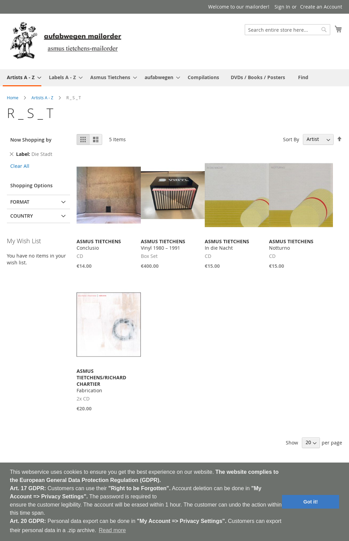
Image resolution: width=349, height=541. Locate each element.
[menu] (174, 77)
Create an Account (321, 6)
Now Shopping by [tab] (31, 139)
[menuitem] (22, 77)
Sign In (282, 6)
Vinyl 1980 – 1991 (163, 244)
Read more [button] (112, 530)
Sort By (291, 139)
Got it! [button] (311, 502)
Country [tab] (21, 216)
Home (12, 97)
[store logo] (65, 41)
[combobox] (287, 29)
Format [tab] (19, 202)
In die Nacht (227, 244)
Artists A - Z (42, 97)
